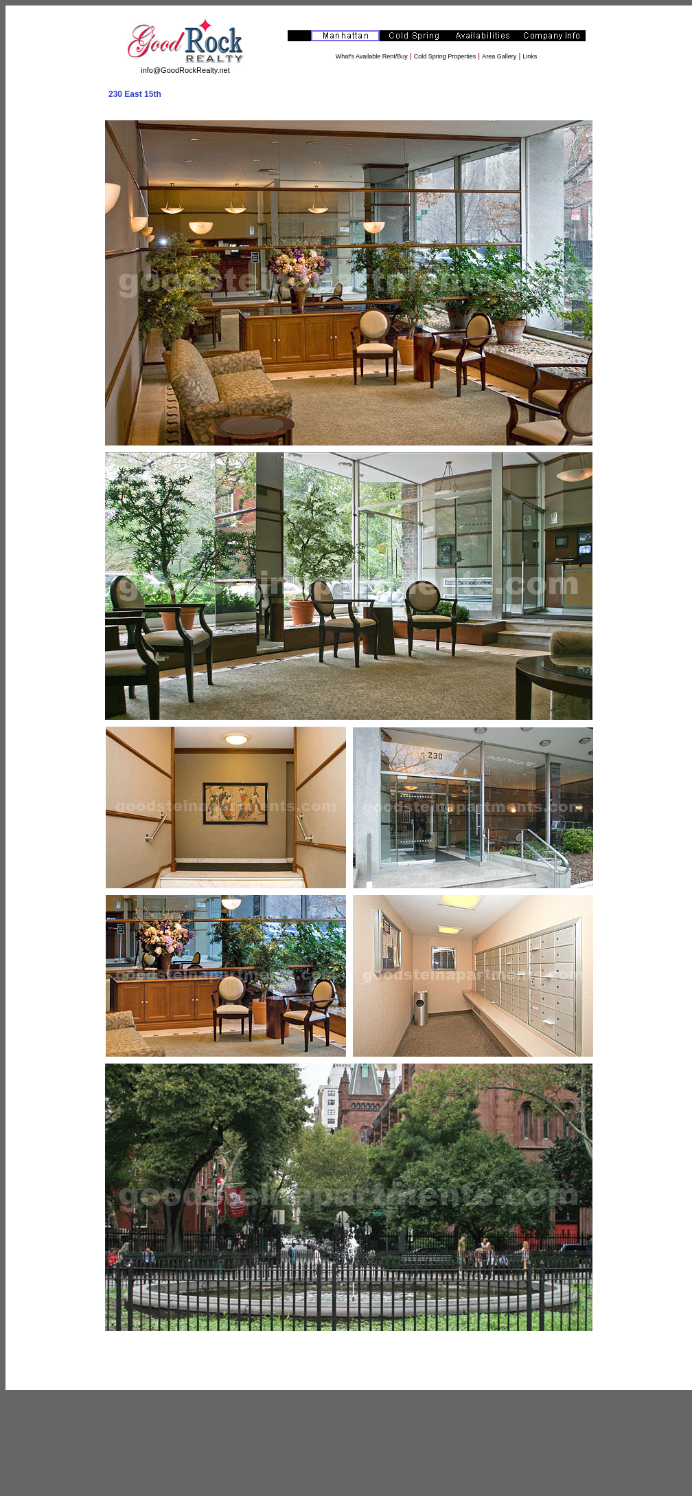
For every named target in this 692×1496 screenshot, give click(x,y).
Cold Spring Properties (445, 56)
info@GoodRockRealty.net (185, 70)
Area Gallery (499, 56)
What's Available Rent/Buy (372, 56)
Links (529, 56)
